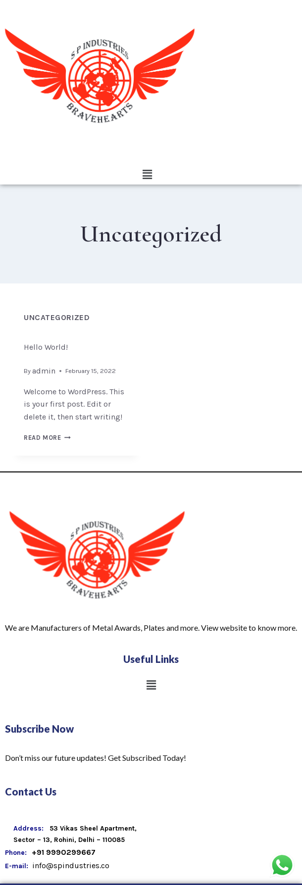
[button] (147, 174)
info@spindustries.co (69, 865)
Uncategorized (57, 317)
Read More (47, 437)
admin (43, 370)
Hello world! (46, 347)
